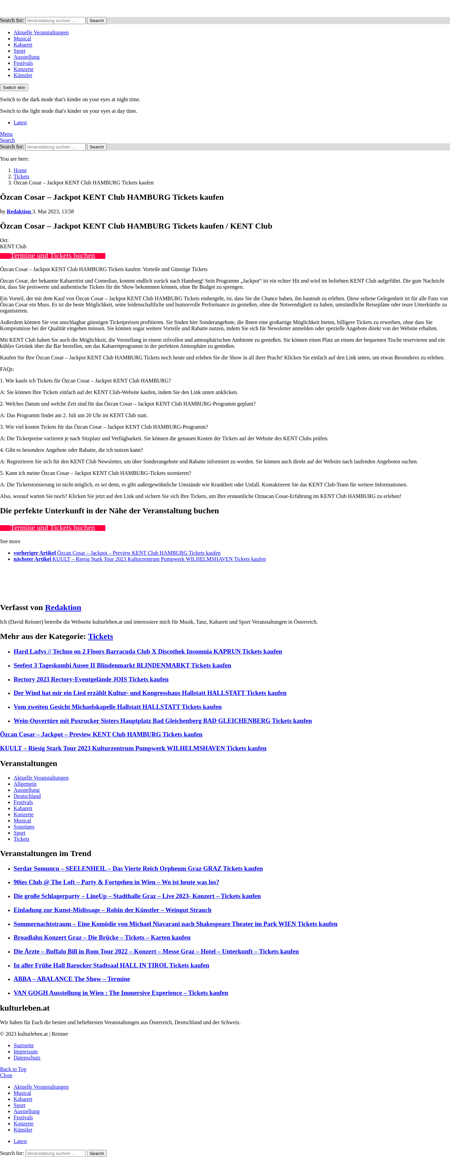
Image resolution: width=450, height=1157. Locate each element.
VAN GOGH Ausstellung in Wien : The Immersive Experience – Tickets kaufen (121, 992)
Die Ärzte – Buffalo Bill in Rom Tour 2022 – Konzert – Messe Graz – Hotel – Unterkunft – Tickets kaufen (156, 951)
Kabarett (23, 45)
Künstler (23, 75)
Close (6, 1075)
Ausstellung (26, 57)
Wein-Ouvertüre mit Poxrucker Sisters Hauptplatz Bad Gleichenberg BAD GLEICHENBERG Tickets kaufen (163, 720)
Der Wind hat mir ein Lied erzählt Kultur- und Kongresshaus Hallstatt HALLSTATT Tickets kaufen (150, 692)
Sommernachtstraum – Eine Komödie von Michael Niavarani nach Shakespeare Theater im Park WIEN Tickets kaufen (176, 923)
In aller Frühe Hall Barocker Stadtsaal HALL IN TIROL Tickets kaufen (111, 965)
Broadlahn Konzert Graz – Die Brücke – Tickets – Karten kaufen (102, 937)
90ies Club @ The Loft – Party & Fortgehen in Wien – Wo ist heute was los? (116, 882)
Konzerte (24, 69)
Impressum (26, 1051)
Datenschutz (27, 1058)
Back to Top (13, 1069)
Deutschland (27, 796)
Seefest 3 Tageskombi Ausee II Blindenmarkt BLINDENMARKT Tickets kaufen (122, 665)
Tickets (100, 636)
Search (97, 20)
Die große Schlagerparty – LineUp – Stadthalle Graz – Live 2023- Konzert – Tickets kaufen (137, 896)
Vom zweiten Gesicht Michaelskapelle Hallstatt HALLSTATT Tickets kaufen (118, 706)
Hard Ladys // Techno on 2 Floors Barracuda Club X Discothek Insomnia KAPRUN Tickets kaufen (148, 651)
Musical (22, 38)
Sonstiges (24, 827)
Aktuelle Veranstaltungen (41, 32)
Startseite (24, 1045)
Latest (20, 122)
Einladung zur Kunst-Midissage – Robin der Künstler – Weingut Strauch (112, 909)
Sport (19, 51)
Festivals (23, 63)
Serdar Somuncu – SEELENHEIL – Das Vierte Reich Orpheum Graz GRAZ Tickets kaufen (138, 868)
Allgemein (25, 784)
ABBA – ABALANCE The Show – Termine (72, 978)
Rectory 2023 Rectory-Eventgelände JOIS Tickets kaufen (91, 679)
